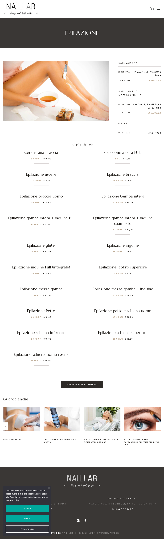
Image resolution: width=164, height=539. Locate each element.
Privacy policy (27, 529)
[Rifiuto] (48, 487)
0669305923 (154, 113)
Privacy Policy (53, 532)
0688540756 (154, 80)
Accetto (27, 508)
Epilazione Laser (12, 440)
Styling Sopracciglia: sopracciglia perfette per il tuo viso (142, 442)
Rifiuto (27, 518)
